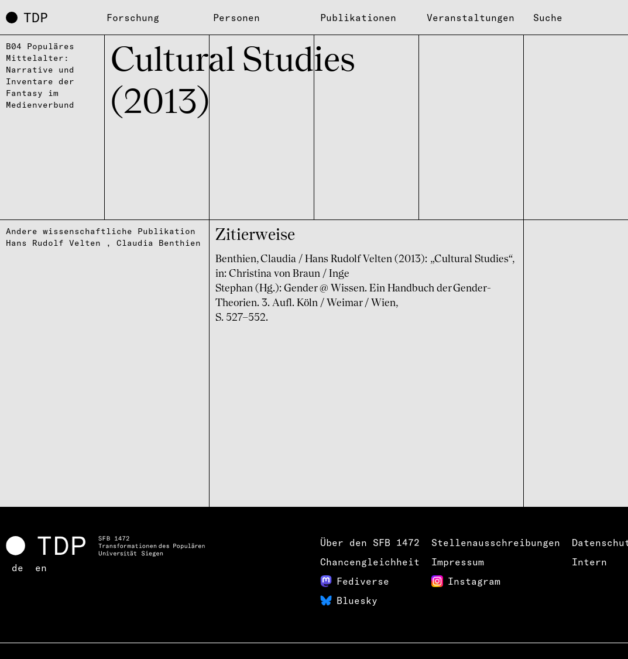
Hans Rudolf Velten (53, 243)
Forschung (133, 17)
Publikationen (358, 17)
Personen (236, 17)
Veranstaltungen (470, 17)
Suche (547, 17)
